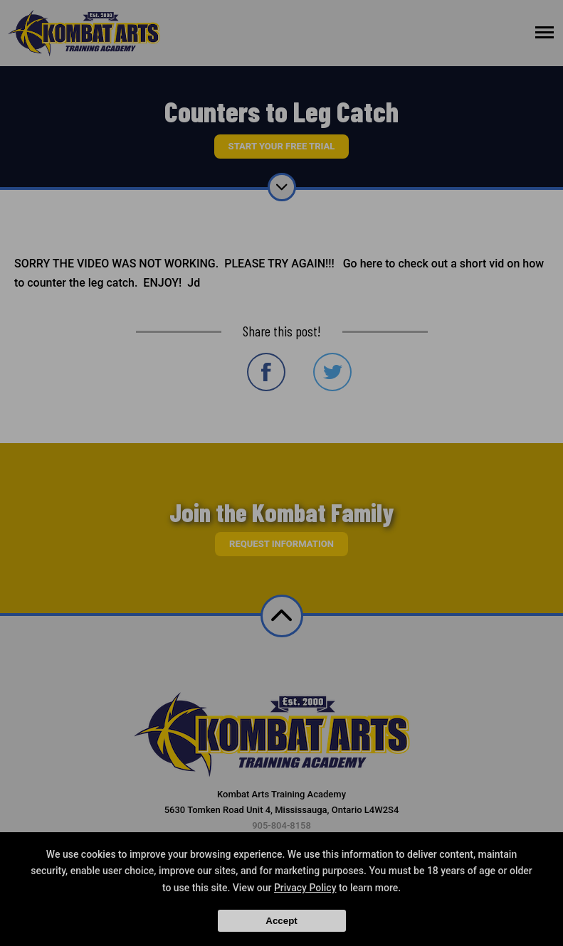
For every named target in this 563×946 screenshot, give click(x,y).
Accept (281, 920)
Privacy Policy (305, 887)
